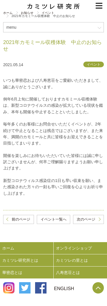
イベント (48, 12)
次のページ (86, 219)
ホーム (8, 12)
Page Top (98, 288)
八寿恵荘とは (68, 272)
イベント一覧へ (53, 219)
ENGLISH (64, 288)
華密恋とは (12, 272)
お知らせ (27, 12)
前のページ (21, 219)
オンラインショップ (74, 248)
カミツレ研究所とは (20, 260)
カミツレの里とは (72, 260)
